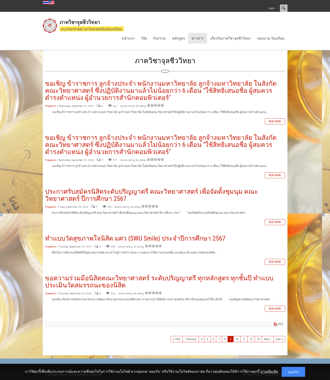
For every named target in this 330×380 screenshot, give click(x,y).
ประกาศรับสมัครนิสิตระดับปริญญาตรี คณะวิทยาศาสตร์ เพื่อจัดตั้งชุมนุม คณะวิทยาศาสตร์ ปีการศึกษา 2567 (151, 195)
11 (244, 339)
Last (278, 339)
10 (237, 339)
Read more (275, 121)
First (177, 339)
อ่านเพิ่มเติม (269, 371)
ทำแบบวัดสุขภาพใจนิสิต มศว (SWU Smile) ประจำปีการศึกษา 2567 (135, 238)
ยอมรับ (293, 371)
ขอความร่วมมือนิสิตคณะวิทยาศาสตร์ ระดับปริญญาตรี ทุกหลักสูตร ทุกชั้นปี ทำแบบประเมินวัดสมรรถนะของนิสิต (159, 281)
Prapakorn (50, 105)
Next (266, 339)
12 (251, 339)
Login (271, 8)
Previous (191, 339)
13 (258, 339)
